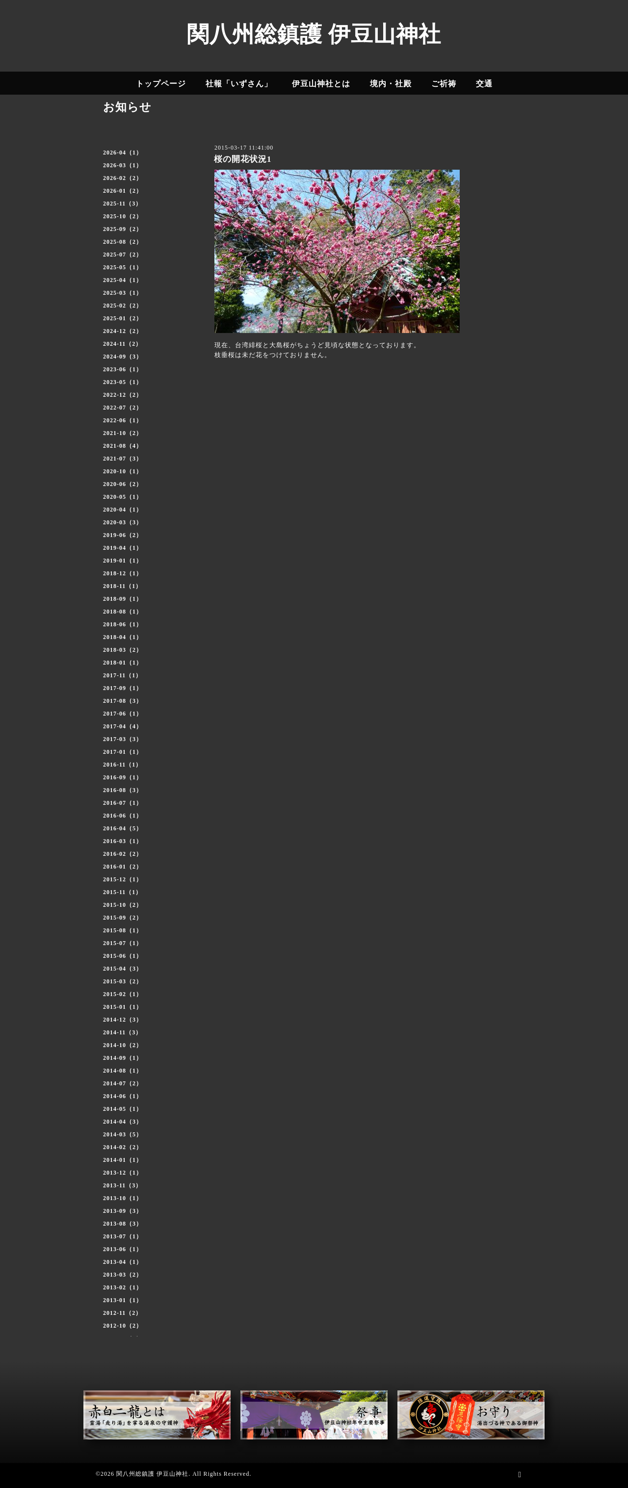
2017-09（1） (122, 688)
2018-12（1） (122, 573)
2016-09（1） (122, 777)
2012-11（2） (122, 1312)
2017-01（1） (122, 751)
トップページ (161, 83)
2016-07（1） (122, 802)
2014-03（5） (122, 1134)
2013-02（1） (122, 1287)
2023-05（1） (122, 382)
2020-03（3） (122, 522)
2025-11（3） (122, 203)
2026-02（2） (122, 178)
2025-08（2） (122, 241)
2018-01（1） (122, 662)
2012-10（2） (122, 1325)
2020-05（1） (122, 496)
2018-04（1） (122, 637)
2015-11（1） (122, 892)
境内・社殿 (391, 83)
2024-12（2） (122, 331)
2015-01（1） (122, 1006)
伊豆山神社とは (321, 83)
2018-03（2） (122, 649)
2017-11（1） (122, 675)
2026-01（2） (122, 190)
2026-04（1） (122, 152)
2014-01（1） (122, 1159)
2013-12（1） (122, 1172)
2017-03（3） (122, 739)
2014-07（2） (122, 1083)
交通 (484, 83)
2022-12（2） (122, 394)
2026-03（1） (122, 165)
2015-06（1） (122, 955)
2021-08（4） (122, 445)
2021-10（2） (122, 433)
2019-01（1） (122, 560)
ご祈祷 (443, 83)
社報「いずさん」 (239, 83)
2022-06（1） (122, 420)
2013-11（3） (122, 1185)
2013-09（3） (122, 1210)
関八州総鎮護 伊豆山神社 (314, 34)
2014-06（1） (122, 1096)
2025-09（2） (122, 229)
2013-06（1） (122, 1249)
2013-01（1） (122, 1300)
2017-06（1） (122, 713)
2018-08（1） (122, 611)
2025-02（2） (122, 305)
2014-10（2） (122, 1045)
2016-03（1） (122, 841)
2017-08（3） (122, 700)
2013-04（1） (122, 1261)
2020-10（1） (122, 471)
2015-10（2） (122, 904)
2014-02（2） (122, 1147)
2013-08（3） (122, 1223)
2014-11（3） (122, 1032)
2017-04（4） (122, 726)
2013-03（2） (122, 1274)
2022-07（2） (122, 407)
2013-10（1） (122, 1198)
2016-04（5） (122, 828)
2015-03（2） (122, 981)
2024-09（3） (122, 356)
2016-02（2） (122, 853)
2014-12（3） (122, 1019)
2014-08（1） (122, 1070)
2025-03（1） (122, 292)
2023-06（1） (122, 369)
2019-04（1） (122, 547)
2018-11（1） (122, 586)
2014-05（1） (122, 1108)
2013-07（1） (122, 1236)
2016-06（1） (122, 815)
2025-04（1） (122, 280)
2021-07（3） (122, 458)
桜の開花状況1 (243, 159)
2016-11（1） (122, 764)
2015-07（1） (122, 943)
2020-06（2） (122, 484)
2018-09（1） (122, 598)
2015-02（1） (122, 994)
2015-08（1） (122, 930)
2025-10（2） (122, 216)
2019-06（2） (122, 535)
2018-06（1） (122, 624)
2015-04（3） (122, 968)
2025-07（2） (122, 254)
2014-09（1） (122, 1057)
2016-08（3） (122, 790)
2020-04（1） (122, 509)
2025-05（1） (122, 267)
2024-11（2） (122, 343)
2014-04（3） (122, 1121)
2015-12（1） (122, 879)
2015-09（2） (122, 917)
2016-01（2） (122, 866)
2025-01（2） (122, 318)
